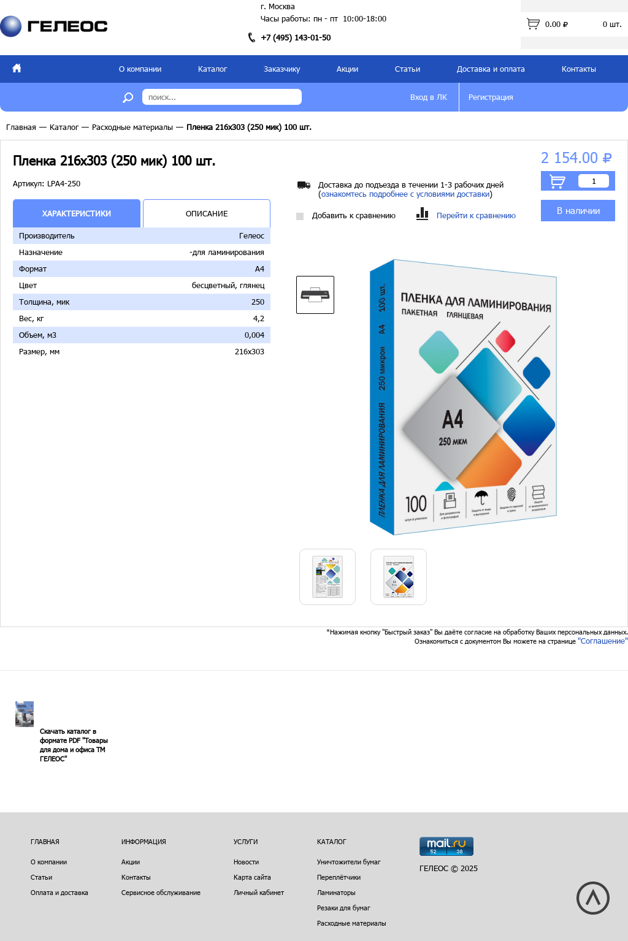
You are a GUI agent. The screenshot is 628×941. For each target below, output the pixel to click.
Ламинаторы (336, 892)
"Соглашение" (603, 641)
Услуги (246, 841)
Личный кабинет (259, 892)
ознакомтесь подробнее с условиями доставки (405, 194)
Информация (143, 841)
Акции (347, 69)
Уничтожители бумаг (349, 862)
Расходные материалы (132, 127)
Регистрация (491, 97)
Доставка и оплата (491, 69)
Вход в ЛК (428, 97)
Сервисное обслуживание (161, 892)
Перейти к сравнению (466, 215)
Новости (246, 862)
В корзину (557, 181)
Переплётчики (339, 877)
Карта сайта (252, 877)
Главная (21, 127)
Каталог (212, 69)
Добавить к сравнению (346, 215)
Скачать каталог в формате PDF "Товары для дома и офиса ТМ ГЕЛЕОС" (74, 745)
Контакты (579, 69)
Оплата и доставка (59, 892)
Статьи (407, 69)
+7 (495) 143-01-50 (296, 37)
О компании (140, 69)
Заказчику (282, 69)
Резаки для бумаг (343, 908)
